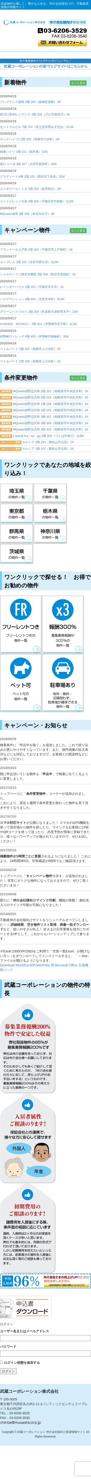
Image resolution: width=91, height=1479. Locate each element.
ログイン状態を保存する (22, 1362)
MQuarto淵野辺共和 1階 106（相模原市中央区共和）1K (50, 404)
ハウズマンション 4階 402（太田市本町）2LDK (32, 299)
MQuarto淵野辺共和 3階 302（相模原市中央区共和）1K (50, 429)
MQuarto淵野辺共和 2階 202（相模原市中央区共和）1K (50, 391)
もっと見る (78, 83)
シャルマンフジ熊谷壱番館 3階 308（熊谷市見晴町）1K (38, 274)
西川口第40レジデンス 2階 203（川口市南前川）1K (35, 114)
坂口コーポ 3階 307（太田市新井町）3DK (28, 164)
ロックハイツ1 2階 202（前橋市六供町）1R (30, 139)
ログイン (8, 1371)
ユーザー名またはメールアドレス (24, 1331)
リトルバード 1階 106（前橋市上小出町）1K (30, 361)
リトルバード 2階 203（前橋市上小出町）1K (30, 349)
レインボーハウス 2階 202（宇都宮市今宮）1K (32, 287)
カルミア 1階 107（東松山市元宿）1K (48, 448)
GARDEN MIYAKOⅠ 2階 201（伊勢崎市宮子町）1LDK (38, 324)
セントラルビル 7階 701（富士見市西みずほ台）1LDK (37, 127)
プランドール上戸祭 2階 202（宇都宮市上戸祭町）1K (36, 249)
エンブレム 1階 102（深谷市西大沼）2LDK (29, 262)
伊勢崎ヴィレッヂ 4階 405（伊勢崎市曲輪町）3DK (34, 336)
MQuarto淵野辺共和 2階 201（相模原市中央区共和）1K (50, 397)
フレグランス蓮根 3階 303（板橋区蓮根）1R (30, 102)
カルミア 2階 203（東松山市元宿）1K (48, 442)
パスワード (8, 1347)
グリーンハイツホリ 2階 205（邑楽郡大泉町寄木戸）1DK (39, 311)
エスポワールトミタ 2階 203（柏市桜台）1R (30, 189)
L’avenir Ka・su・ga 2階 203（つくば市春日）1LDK (48, 436)
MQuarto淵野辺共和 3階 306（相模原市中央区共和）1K (50, 423)
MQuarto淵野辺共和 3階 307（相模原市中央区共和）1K (50, 416)
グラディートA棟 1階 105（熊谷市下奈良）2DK (32, 176)
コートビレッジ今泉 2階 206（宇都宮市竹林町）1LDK (37, 201)
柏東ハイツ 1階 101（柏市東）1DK (24, 151)
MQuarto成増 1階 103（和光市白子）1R (27, 214)
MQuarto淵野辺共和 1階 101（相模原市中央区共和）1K (50, 410)
